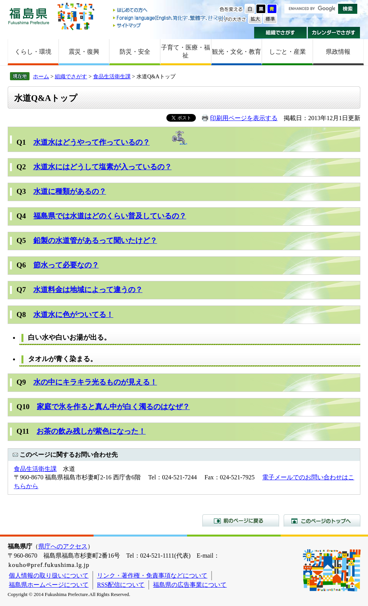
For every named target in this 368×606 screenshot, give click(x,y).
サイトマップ (169, 25)
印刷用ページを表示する (244, 118)
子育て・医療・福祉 (185, 51)
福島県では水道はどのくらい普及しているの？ (109, 216)
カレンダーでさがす (334, 32)
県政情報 (338, 51)
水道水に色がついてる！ (73, 314)
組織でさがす (280, 32)
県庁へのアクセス (62, 546)
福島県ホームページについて (49, 584)
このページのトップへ (322, 520)
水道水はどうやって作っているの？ (91, 142)
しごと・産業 (287, 51)
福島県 (29, 16)
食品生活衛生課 (112, 76)
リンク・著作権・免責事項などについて (152, 575)
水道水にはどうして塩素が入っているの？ (102, 167)
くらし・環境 (33, 51)
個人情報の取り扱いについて (49, 575)
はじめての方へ (169, 10)
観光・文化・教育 (236, 51)
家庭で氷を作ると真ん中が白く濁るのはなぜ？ (113, 407)
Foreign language (169, 17)
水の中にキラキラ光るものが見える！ (95, 382)
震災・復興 (84, 51)
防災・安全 (135, 51)
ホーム (41, 76)
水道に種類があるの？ (69, 191)
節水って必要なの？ (66, 265)
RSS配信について (121, 584)
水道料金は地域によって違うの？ (88, 290)
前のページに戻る (240, 520)
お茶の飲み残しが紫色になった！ (91, 431)
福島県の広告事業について (190, 584)
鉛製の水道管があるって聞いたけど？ (95, 240)
